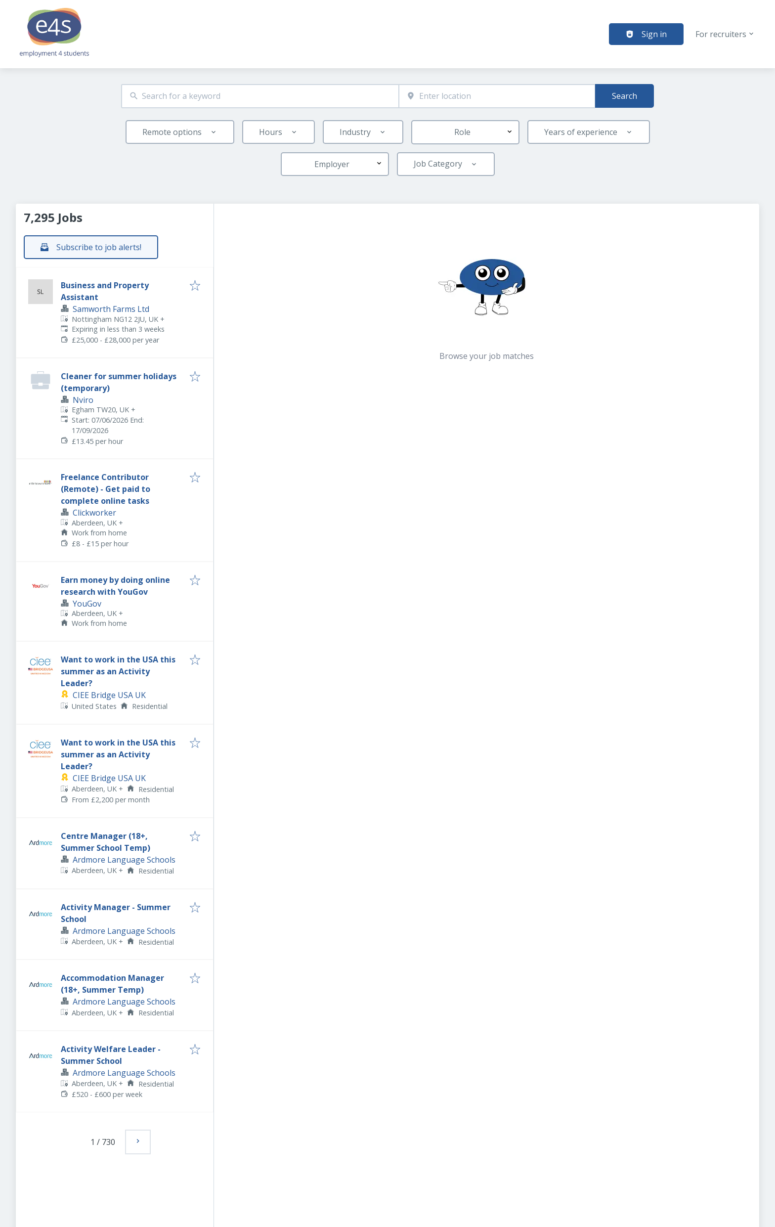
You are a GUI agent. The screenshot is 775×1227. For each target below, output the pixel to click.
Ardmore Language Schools (124, 859)
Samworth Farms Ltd (111, 309)
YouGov (87, 603)
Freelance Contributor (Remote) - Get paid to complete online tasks (105, 489)
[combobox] (260, 96)
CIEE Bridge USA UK (109, 695)
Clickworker (94, 512)
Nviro (83, 399)
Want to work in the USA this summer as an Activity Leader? (118, 671)
